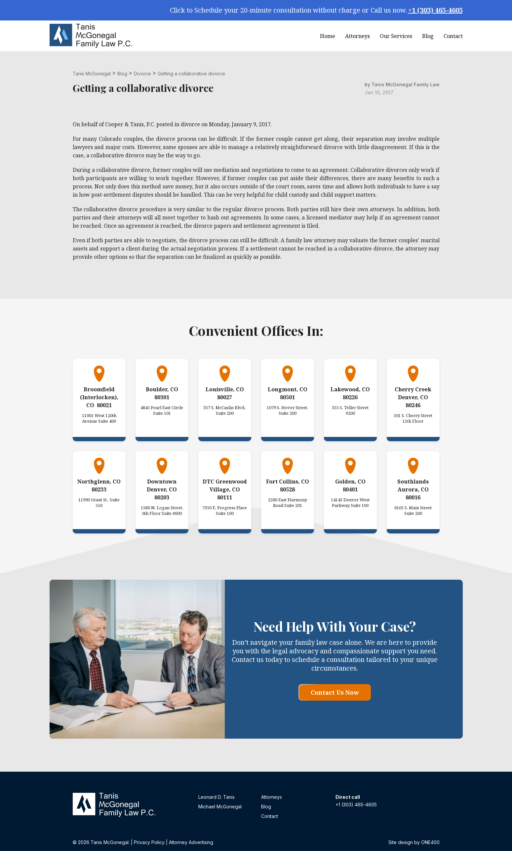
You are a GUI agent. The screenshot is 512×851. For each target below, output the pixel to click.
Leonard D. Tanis (216, 797)
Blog (428, 36)
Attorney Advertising (191, 842)
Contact (453, 36)
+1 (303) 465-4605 (435, 10)
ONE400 (430, 842)
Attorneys (357, 36)
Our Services (396, 36)
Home (327, 36)
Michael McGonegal (220, 806)
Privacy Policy (149, 842)
